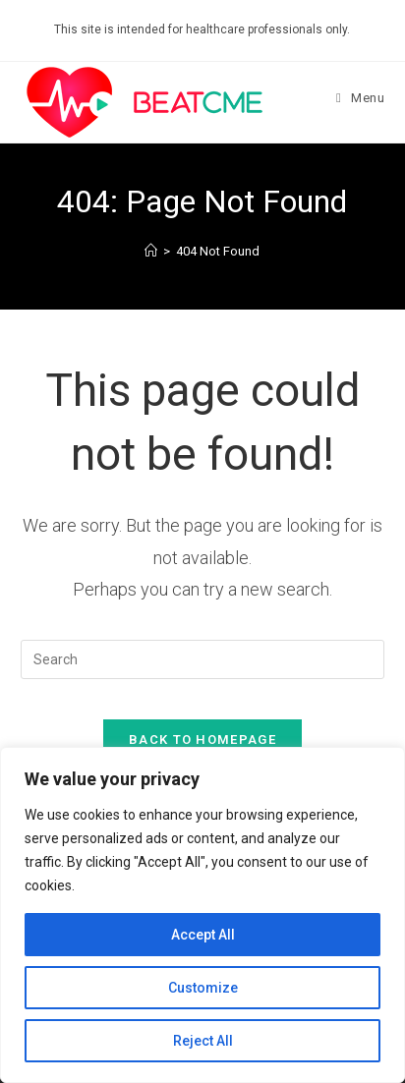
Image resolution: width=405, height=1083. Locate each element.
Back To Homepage (202, 739)
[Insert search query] (203, 659)
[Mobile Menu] (360, 97)
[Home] (151, 251)
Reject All (203, 1041)
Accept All (203, 934)
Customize (203, 988)
